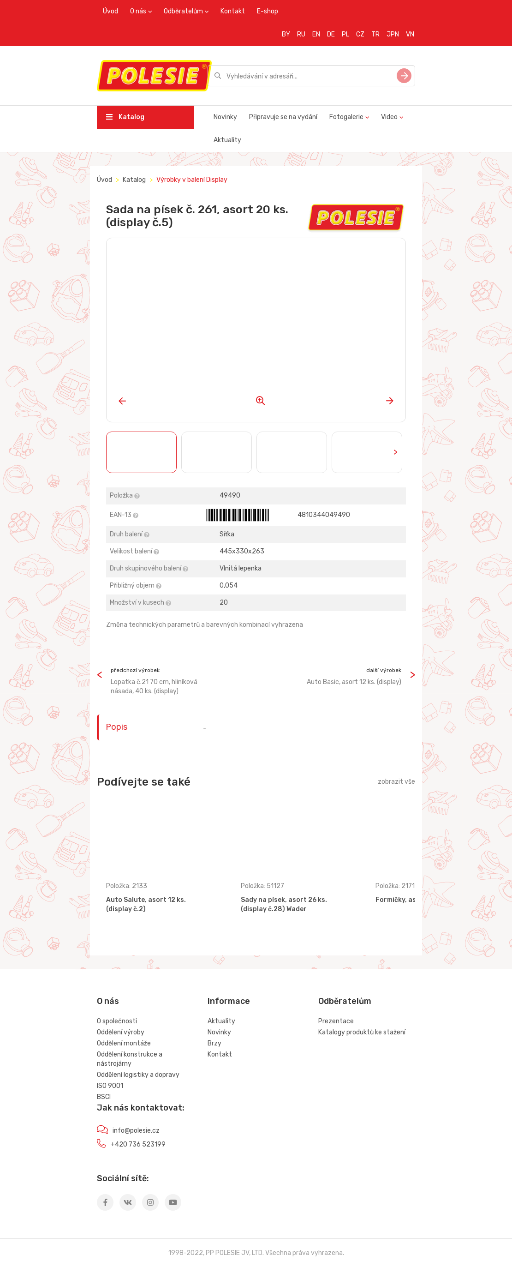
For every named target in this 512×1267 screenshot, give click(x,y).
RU (301, 34)
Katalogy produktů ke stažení (361, 1032)
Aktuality (227, 140)
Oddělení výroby (120, 1032)
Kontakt (232, 11)
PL (345, 34)
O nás (138, 11)
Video (389, 117)
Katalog (125, 117)
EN (316, 34)
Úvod (110, 11)
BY (286, 34)
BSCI (104, 1097)
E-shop (267, 11)
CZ (360, 34)
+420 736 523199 (138, 1144)
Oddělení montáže (124, 1043)
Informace (229, 1001)
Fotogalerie (346, 117)
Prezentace (336, 1021)
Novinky (225, 117)
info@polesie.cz (136, 1131)
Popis (116, 727)
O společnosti (117, 1021)
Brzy (214, 1043)
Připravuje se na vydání (283, 117)
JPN (393, 34)
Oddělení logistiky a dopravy (138, 1075)
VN (410, 34)
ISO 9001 (110, 1086)
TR (375, 34)
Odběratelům (183, 11)
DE (331, 34)
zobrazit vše (396, 782)
